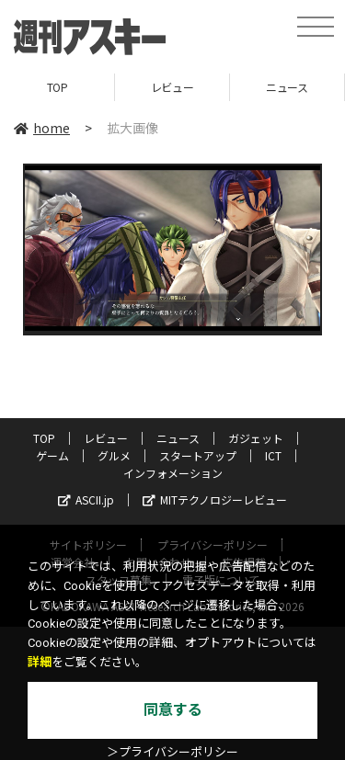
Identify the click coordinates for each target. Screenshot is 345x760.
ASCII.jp (86, 499)
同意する (173, 710)
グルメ (114, 455)
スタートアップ (197, 455)
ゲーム (52, 455)
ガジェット (255, 438)
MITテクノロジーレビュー (215, 499)
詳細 (40, 662)
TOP (57, 87)
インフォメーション (173, 473)
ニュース (286, 87)
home (42, 128)
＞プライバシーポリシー (172, 752)
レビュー (172, 87)
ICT (273, 455)
